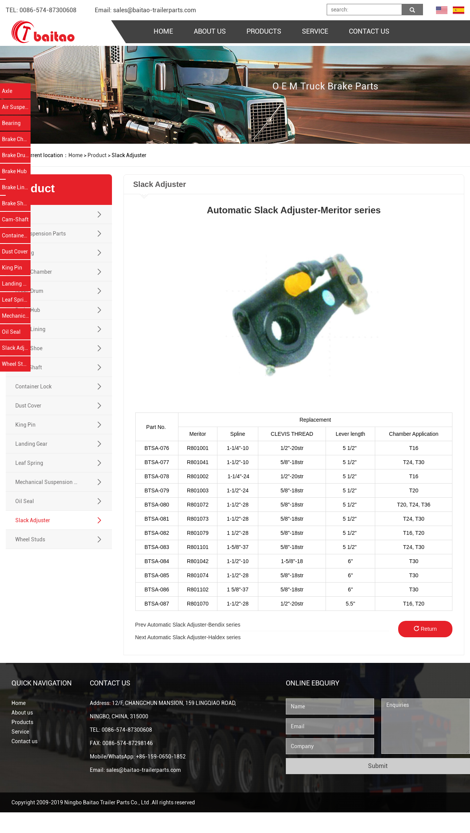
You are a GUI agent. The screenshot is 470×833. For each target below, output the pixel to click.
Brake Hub (14, 171)
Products (22, 722)
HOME (163, 31)
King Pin (12, 268)
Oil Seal (11, 332)
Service (20, 732)
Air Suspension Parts (16, 107)
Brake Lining (16, 187)
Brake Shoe (15, 203)
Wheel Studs (16, 364)
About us (22, 713)
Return (431, 629)
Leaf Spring (16, 300)
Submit (377, 766)
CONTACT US (369, 31)
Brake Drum (16, 155)
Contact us (24, 741)
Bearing (11, 123)
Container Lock (16, 235)
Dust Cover (15, 251)
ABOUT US (210, 31)
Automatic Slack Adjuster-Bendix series (193, 625)
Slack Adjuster (16, 348)
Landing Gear (16, 284)
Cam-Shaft (15, 219)
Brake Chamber (16, 139)
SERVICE (315, 31)
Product (97, 155)
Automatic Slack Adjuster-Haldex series (193, 637)
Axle (7, 91)
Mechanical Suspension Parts (16, 316)
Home (18, 703)
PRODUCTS (263, 31)
